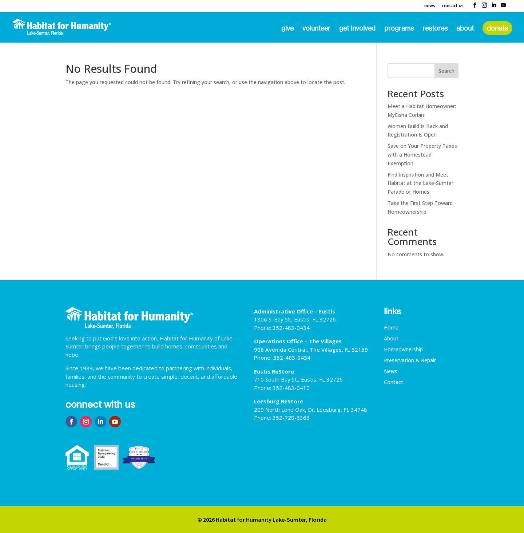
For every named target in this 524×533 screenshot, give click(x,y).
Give (287, 28)
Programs (399, 28)
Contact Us (453, 6)
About (465, 28)
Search (446, 70)
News (429, 6)
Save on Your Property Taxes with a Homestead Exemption (422, 154)
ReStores (435, 28)
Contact (393, 383)
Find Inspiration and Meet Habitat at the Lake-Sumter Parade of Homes (420, 183)
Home (391, 328)
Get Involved (357, 28)
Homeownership (403, 350)
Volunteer (316, 28)
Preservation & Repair (410, 361)
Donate (497, 28)
